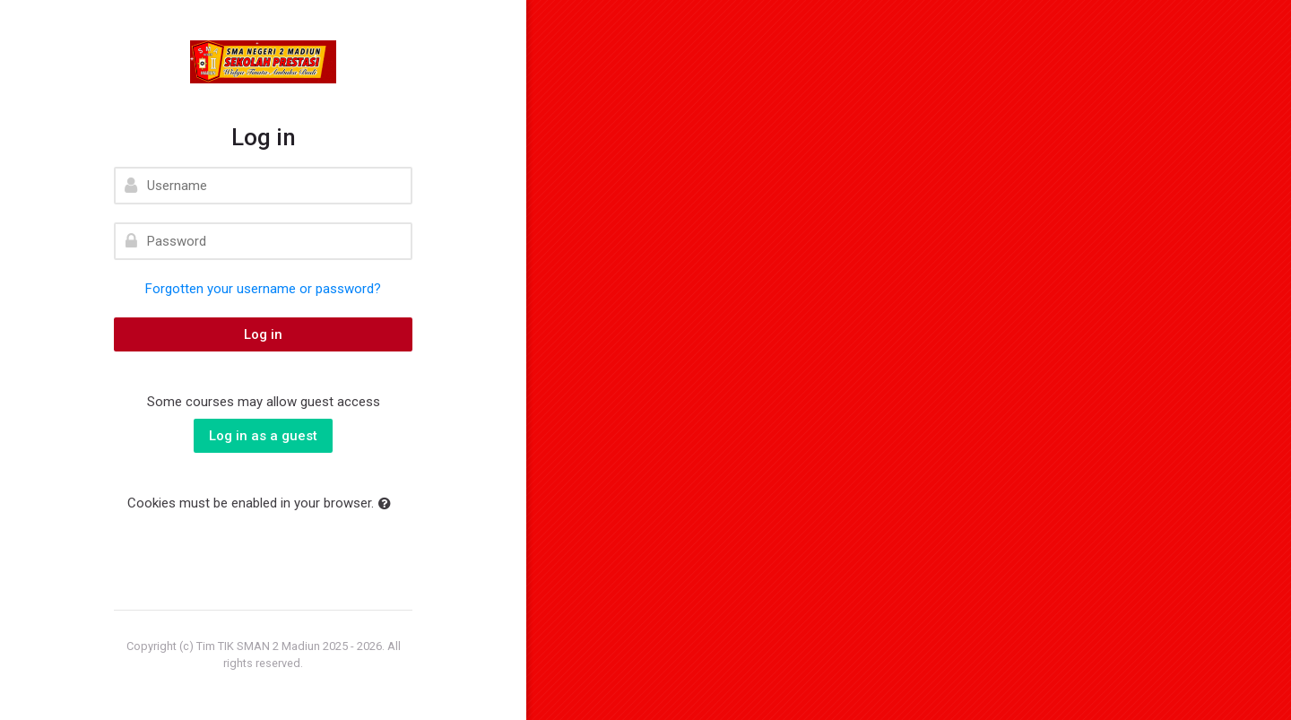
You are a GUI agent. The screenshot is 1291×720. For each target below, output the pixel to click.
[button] (388, 504)
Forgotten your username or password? (263, 289)
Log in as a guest (263, 436)
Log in (263, 334)
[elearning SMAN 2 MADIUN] (263, 61)
